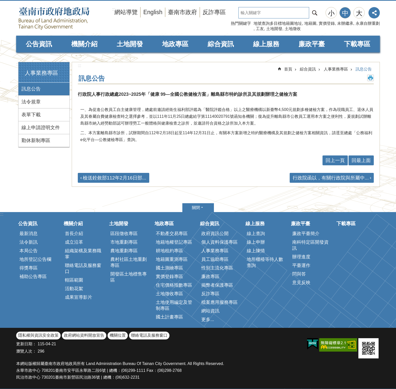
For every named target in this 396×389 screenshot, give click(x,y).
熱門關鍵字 (241, 23)
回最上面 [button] (361, 160)
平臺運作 (301, 265)
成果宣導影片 (78, 297)
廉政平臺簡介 (305, 233)
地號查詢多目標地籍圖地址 (278, 23)
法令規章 (31, 101)
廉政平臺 (312, 44)
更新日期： (26, 344)
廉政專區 (210, 276)
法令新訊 (28, 242)
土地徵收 (293, 29)
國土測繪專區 (169, 267)
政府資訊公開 (215, 233)
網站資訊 (210, 310)
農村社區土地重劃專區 (128, 262)
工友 (260, 29)
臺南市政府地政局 (64, 18)
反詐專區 (214, 12)
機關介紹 (84, 44)
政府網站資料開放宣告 (84, 335)
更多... (207, 319)
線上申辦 (256, 242)
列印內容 (370, 78)
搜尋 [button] (314, 12)
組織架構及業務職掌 (83, 253)
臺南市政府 (182, 12)
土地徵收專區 (169, 293)
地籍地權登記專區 (174, 242)
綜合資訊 (221, 44)
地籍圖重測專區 (172, 259)
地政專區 (175, 44)
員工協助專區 (215, 259)
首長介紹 (74, 233)
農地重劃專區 (124, 250)
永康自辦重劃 (368, 23)
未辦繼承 (345, 23)
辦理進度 (301, 256)
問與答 (299, 274)
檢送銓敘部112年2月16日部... (114, 177)
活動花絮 (74, 288)
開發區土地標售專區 (128, 277)
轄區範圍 (74, 280)
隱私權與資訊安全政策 (38, 335)
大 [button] (359, 13)
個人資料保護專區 (219, 242)
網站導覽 (126, 12)
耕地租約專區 (169, 250)
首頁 (288, 69)
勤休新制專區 (35, 140)
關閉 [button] (196, 207)
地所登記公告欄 (35, 259)
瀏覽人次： (26, 351)
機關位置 (118, 335)
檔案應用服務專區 (219, 302)
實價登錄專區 (169, 276)
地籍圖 (310, 23)
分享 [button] (374, 12)
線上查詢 (256, 233)
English (152, 12)
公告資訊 (39, 44)
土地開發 (274, 29)
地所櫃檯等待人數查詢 (265, 262)
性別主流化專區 (217, 267)
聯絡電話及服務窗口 (83, 268)
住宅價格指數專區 (174, 285)
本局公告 (28, 250)
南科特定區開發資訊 (310, 245)
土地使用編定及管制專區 (174, 305)
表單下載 (31, 114)
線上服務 (266, 44)
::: (17, 64)
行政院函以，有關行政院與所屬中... (331, 177)
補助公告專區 (33, 276)
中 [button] (345, 13)
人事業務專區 (41, 73)
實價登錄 (327, 23)
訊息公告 (31, 88)
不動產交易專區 (172, 233)
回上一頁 (335, 160)
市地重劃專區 (124, 242)
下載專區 (357, 44)
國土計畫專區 (169, 316)
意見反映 (301, 282)
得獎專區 (28, 267)
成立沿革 (74, 242)
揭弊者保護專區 (217, 285)
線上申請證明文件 (40, 127)
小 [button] (331, 13)
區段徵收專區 (124, 233)
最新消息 (28, 233)
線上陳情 (256, 250)
